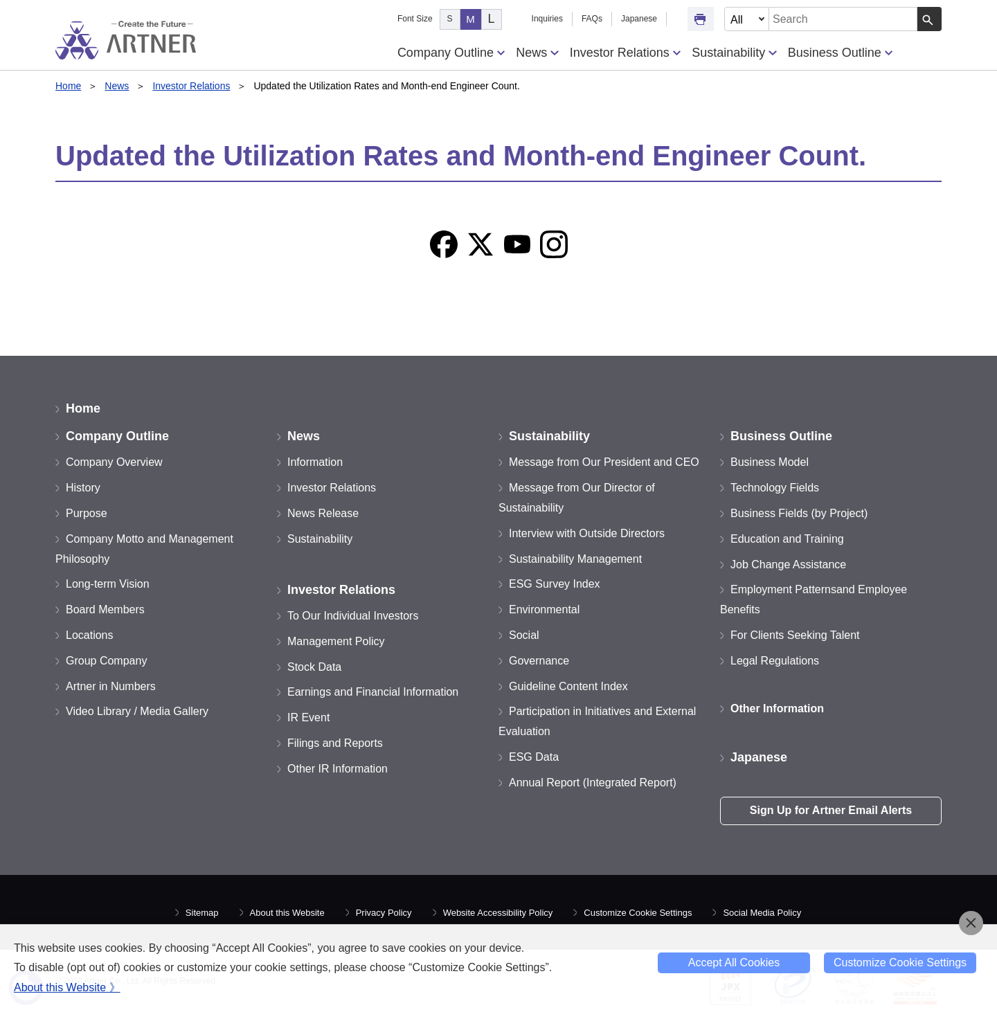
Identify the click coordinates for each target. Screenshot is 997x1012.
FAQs (592, 19)
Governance (539, 661)
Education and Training (787, 539)
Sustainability (734, 53)
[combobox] (843, 19)
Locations (90, 635)
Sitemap (202, 912)
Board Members (105, 609)
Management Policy (336, 641)
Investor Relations (625, 53)
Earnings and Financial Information (372, 692)
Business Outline (840, 53)
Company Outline (451, 53)
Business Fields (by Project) (799, 513)
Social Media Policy (762, 912)
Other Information (777, 708)
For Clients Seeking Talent (794, 635)
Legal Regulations (774, 661)
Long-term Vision (108, 584)
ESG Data (534, 757)
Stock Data (314, 667)
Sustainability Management (575, 559)
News (537, 53)
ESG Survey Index (554, 584)
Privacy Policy (384, 912)
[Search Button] (929, 19)
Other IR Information (337, 769)
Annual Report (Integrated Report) (592, 782)
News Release (323, 513)
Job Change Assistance (788, 564)
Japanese (639, 19)
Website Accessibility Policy (498, 912)
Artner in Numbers (111, 686)
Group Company (106, 661)
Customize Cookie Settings (638, 912)
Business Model (769, 462)
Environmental (544, 609)
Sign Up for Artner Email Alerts (831, 810)
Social (524, 635)
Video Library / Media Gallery (137, 711)
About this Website (287, 912)
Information (315, 462)
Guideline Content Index (568, 686)
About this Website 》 (67, 987)
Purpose (86, 513)
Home (68, 85)
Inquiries (547, 19)
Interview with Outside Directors (587, 533)
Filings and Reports (335, 743)
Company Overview (114, 462)
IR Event (308, 717)
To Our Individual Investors (352, 616)
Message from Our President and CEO (604, 462)
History (83, 488)
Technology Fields (774, 488)
